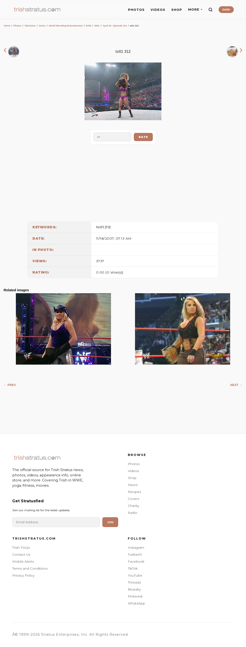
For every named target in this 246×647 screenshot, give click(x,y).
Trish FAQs (21, 547)
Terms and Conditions (30, 568)
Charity (133, 506)
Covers (133, 499)
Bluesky (134, 589)
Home (7, 25)
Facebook (136, 561)
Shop (132, 478)
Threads (134, 582)
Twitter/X (135, 554)
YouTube (135, 575)
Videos (133, 471)
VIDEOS (158, 10)
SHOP (176, 10)
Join (110, 522)
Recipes (134, 492)
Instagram (136, 547)
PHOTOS (136, 10)
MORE (195, 9)
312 (108, 227)
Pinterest (135, 596)
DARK (226, 9)
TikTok (133, 568)
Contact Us (21, 554)
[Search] (210, 9)
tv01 (100, 227)
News (132, 485)
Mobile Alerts (23, 561)
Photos (17, 25)
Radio (132, 513)
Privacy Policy (23, 575)
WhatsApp (136, 603)
